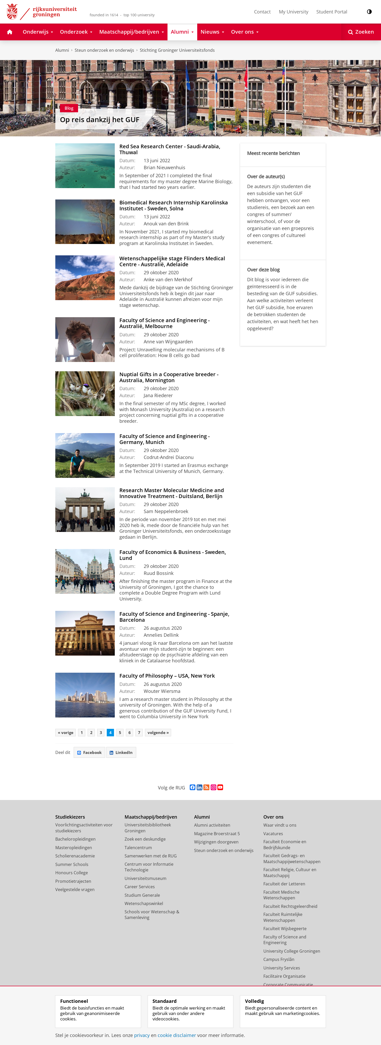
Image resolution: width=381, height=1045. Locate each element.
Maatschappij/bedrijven (151, 818)
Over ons (273, 818)
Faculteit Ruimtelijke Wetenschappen (282, 918)
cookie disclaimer (177, 1035)
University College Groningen (291, 952)
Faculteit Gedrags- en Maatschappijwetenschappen (292, 860)
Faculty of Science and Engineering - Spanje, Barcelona (174, 616)
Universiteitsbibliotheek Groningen (148, 829)
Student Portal (331, 12)
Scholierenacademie (75, 857)
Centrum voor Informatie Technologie (149, 868)
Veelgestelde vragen (75, 891)
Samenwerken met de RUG (151, 857)
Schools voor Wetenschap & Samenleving (152, 916)
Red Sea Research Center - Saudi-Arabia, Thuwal (169, 149)
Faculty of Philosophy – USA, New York (167, 675)
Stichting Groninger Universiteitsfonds (177, 50)
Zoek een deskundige (145, 840)
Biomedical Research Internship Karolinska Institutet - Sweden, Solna (173, 205)
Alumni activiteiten (212, 826)
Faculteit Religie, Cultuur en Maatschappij (289, 874)
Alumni (62, 50)
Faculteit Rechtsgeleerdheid (290, 907)
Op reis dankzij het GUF (99, 119)
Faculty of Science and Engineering (284, 941)
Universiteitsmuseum (145, 879)
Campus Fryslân (278, 961)
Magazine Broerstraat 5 (217, 835)
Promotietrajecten (73, 882)
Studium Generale (142, 896)
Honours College (71, 874)
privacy (142, 1035)
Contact (262, 12)
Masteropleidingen (73, 848)
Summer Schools (71, 865)
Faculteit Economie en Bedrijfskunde (284, 846)
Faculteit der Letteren (284, 885)
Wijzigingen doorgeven (216, 843)
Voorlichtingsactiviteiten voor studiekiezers (84, 829)
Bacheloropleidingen (75, 840)
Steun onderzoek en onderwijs (104, 50)
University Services (281, 969)
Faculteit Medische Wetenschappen (281, 896)
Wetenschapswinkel (144, 905)
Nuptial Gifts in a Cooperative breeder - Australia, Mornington (168, 377)
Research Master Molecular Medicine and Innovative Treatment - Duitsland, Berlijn (171, 493)
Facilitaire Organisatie (284, 977)
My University (293, 12)
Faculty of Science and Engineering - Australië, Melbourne (164, 323)
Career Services (140, 888)
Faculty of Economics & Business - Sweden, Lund (172, 554)
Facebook (90, 753)
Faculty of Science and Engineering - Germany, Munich (164, 439)
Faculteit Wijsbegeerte (285, 930)
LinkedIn (124, 753)
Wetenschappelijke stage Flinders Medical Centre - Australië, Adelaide (172, 261)
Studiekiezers (70, 818)
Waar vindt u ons (279, 826)
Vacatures (273, 835)
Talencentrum (138, 848)
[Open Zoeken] (361, 32)
